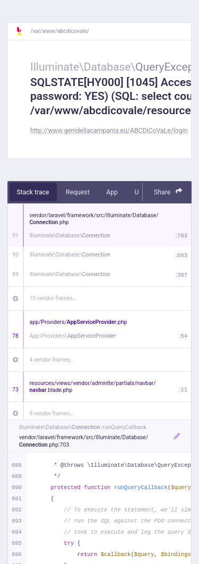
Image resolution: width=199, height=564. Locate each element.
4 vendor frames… (52, 359)
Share (168, 191)
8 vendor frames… (52, 413)
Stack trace (33, 192)
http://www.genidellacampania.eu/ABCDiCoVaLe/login (108, 130)
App (112, 192)
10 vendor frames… (53, 298)
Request (78, 192)
